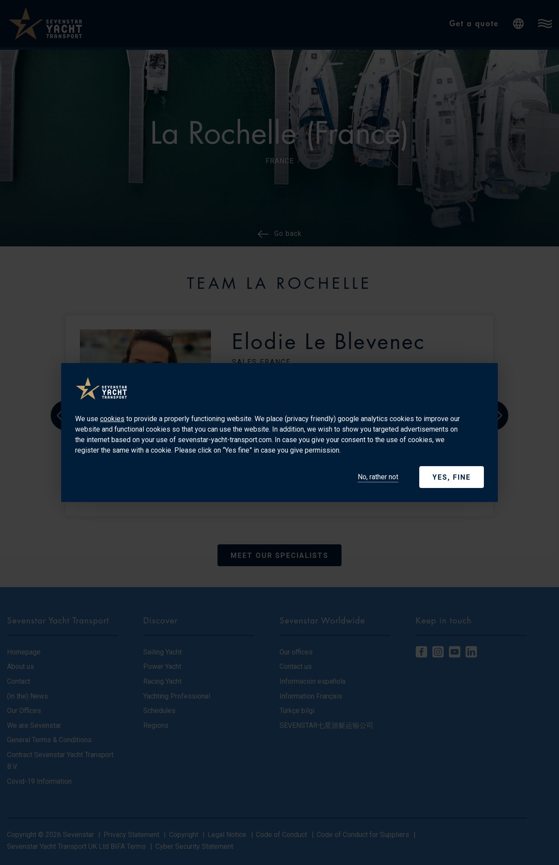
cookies (112, 419)
